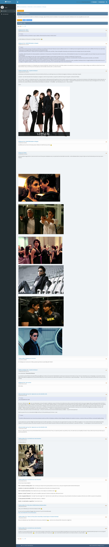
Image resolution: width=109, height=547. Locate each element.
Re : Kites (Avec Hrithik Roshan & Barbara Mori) (36, 505)
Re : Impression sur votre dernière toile (38, 394)
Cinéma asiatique (22, 70)
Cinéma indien (22, 358)
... (23, 26)
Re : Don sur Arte (27, 382)
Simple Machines (30, 545)
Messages (20, 20)
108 (25, 26)
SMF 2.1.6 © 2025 (24, 545)
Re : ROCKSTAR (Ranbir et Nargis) (31, 43)
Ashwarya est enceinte (31, 358)
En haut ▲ (102, 545)
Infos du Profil (20, 10)
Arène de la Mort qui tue (24, 394)
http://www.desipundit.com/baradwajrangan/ (27, 512)
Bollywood (21, 30)
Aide (94, 545)
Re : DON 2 (26, 30)
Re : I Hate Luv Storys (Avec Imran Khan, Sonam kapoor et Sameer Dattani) (42, 516)
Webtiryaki (91, 545)
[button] (17, 2)
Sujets (24, 20)
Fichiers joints (29, 20)
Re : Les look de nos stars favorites (33, 438)
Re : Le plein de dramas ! (32, 70)
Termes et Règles (97, 545)
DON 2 (25, 152)
